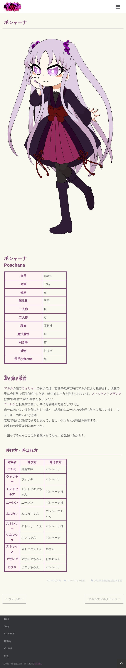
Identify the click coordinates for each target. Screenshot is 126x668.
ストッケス (99, 393)
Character (9, 633)
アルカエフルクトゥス (103, 599)
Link (6, 655)
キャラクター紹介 (76, 580)
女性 (96, 580)
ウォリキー (29, 388)
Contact (8, 648)
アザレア (115, 393)
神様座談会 (104, 580)
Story (6, 626)
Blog (6, 619)
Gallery (7, 641)
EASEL (38, 663)
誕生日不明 (116, 580)
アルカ (8, 388)
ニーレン (10, 404)
